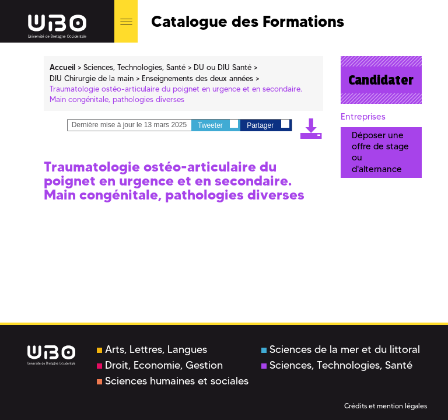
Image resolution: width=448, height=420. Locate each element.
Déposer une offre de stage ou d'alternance (380, 152)
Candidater (381, 80)
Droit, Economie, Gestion (160, 365)
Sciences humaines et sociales (173, 380)
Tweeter (218, 125)
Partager (268, 125)
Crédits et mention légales (385, 405)
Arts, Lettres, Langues (152, 349)
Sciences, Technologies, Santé (336, 365)
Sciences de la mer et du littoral (340, 349)
